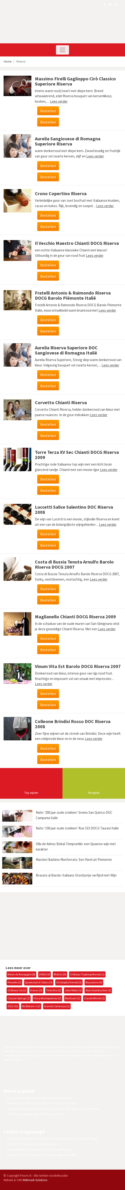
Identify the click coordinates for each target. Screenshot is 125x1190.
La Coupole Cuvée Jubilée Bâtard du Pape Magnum (39, 1098)
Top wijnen (31, 793)
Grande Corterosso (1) (57, 1006)
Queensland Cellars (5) (38, 982)
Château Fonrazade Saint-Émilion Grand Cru (35, 1114)
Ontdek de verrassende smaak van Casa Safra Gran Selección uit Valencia (53, 1109)
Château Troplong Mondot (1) (87, 974)
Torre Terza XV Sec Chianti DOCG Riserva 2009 (77, 454)
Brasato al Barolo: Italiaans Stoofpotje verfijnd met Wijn (76, 875)
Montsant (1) (72, 998)
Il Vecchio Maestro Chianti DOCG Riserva (77, 243)
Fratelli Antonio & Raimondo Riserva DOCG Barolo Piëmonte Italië (73, 295)
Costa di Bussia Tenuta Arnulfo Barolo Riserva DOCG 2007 (74, 564)
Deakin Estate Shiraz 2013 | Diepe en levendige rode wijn (42, 1103)
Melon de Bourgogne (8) (21, 974)
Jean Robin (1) (73, 990)
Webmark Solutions (35, 1180)
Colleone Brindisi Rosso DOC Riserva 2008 (72, 723)
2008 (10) (44, 974)
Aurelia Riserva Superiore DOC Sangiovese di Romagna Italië (66, 350)
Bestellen (48, 110)
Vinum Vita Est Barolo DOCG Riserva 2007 (78, 666)
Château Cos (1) (16, 990)
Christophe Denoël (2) (69, 982)
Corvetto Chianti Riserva (61, 402)
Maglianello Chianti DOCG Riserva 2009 (75, 616)
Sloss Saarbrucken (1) (98, 990)
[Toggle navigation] (62, 50)
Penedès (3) (14, 982)
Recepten (94, 793)
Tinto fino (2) (53, 990)
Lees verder (59, 101)
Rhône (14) (60, 974)
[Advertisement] (39, 925)
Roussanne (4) (93, 982)
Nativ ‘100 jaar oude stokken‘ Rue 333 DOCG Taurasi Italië (77, 828)
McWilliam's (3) (31, 1006)
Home (7, 61)
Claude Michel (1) (94, 998)
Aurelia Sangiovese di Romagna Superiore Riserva (67, 141)
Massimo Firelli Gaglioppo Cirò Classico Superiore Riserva (75, 81)
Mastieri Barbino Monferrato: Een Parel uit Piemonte (74, 859)
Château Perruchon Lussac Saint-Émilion (33, 1144)
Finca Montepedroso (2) (47, 998)
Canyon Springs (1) (18, 998)
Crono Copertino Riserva (61, 193)
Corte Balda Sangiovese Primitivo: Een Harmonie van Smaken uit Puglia (52, 1139)
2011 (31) (12, 1006)
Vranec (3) (36, 990)
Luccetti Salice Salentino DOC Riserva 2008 (74, 509)
